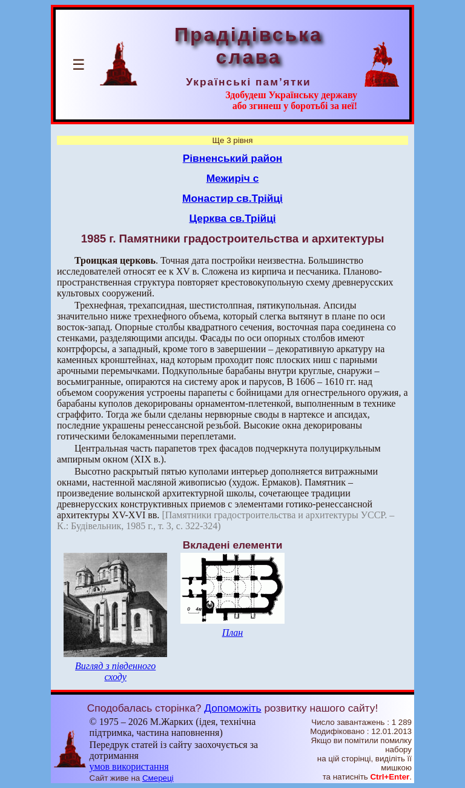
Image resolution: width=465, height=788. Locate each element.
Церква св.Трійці (232, 218)
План (232, 632)
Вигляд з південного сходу (115, 671)
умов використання (129, 766)
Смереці (158, 778)
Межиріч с (232, 178)
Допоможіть (232, 708)
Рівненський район (233, 158)
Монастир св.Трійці (232, 198)
